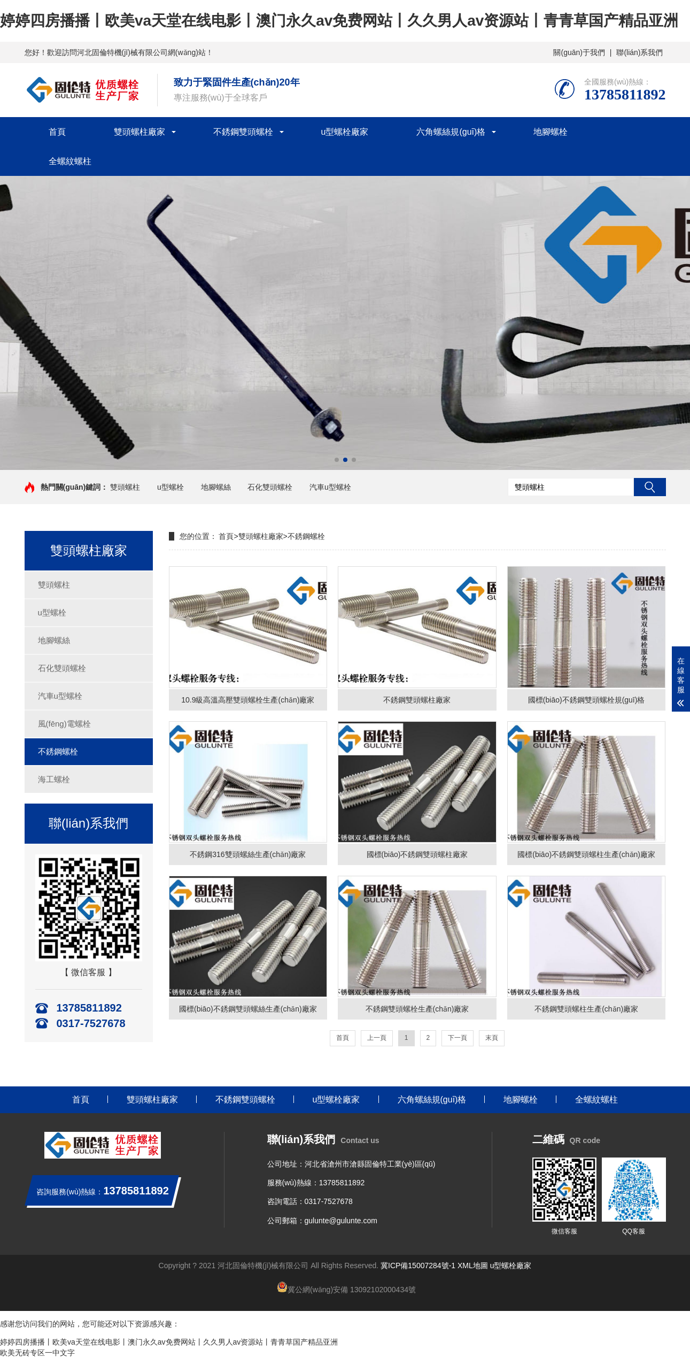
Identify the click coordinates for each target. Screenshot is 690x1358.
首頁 (57, 131)
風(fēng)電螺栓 (64, 723)
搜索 (650, 487)
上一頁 (376, 1037)
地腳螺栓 (550, 131)
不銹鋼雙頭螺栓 (243, 131)
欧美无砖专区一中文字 (37, 1352)
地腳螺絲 (216, 487)
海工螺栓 (54, 779)
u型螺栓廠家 (345, 131)
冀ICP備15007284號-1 (418, 1265)
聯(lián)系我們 (639, 52)
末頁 (491, 1037)
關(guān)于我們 (578, 52)
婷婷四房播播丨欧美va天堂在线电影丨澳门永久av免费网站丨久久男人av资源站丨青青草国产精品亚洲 (339, 20)
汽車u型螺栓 (330, 487)
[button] (337, 460)
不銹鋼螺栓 (58, 751)
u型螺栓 (170, 487)
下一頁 (457, 1037)
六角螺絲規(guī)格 (450, 131)
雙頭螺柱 (125, 487)
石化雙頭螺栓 (269, 487)
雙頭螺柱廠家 (139, 131)
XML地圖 (473, 1265)
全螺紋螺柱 (70, 161)
